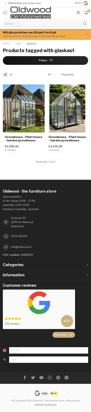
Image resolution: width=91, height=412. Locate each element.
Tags (18, 43)
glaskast (31, 43)
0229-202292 (19, 236)
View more (63, 335)
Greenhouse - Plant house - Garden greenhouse (23, 138)
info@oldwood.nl (21, 247)
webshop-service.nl (45, 404)
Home (6, 43)
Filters (45, 60)
